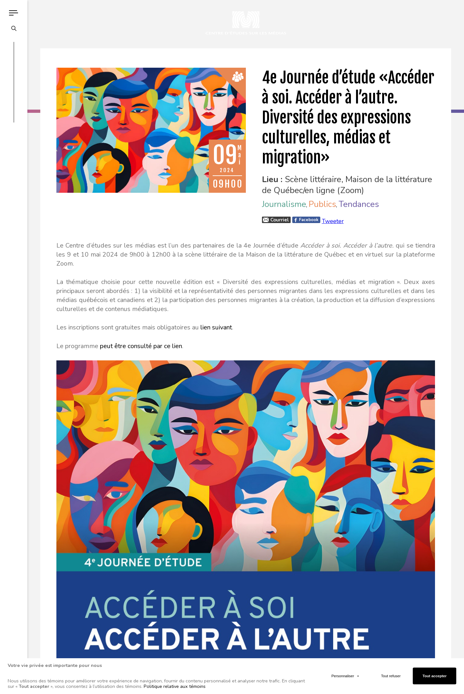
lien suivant (216, 327)
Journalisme (284, 204)
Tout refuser (391, 672)
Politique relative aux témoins (175, 682)
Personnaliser (345, 672)
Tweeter (333, 221)
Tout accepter (434, 672)
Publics (322, 204)
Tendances (359, 204)
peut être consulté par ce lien (141, 346)
